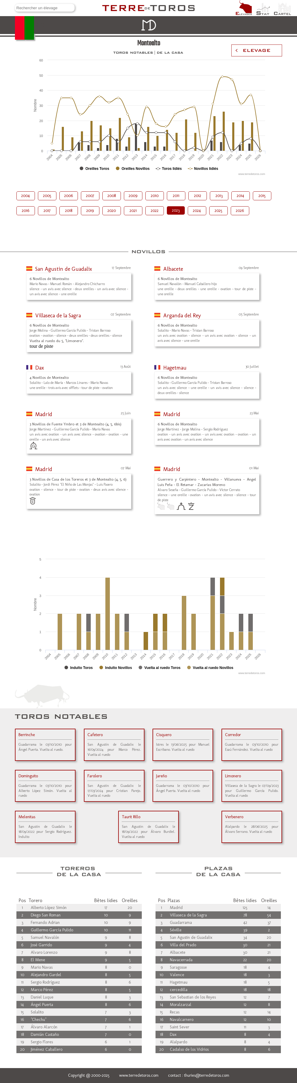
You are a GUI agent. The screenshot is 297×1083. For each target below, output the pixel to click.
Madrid (43, 414)
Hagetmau (175, 367)
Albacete (173, 269)
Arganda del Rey (182, 315)
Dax (39, 367)
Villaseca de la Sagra (58, 315)
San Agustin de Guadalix (63, 269)
